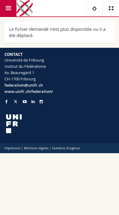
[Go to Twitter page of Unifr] (15, 101)
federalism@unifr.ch (23, 85)
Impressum (12, 148)
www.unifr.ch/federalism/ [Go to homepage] (28, 91)
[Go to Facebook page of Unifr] (6, 101)
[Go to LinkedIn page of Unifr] (33, 102)
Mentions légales (36, 148)
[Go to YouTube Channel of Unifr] (25, 102)
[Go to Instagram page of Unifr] (41, 102)
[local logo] (59, 124)
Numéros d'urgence (66, 148)
